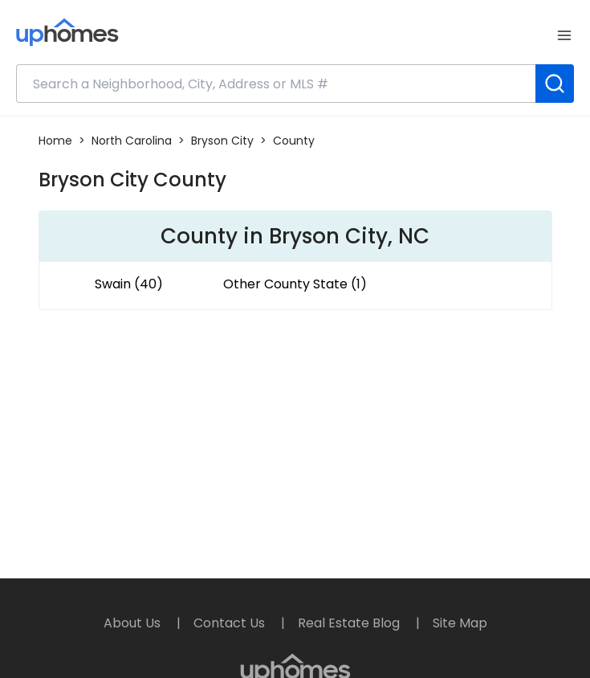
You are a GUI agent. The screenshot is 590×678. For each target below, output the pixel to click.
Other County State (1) (295, 284)
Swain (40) (129, 284)
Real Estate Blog (350, 623)
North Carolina (132, 141)
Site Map (460, 623)
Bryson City (222, 141)
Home (55, 141)
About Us (134, 623)
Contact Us (230, 623)
